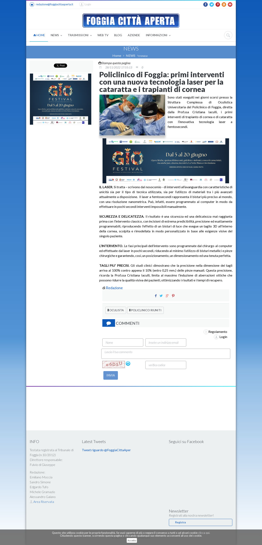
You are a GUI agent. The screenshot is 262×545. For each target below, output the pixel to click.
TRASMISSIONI (80, 35)
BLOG (118, 35)
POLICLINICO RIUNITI (145, 310)
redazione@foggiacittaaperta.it (51, 4)
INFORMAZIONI (158, 35)
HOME (39, 35)
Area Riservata (42, 502)
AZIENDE (134, 35)
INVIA (110, 375)
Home (116, 55)
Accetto (132, 540)
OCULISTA (116, 310)
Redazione (114, 287)
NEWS (56, 35)
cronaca (143, 55)
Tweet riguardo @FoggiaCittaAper (106, 450)
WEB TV (102, 35)
